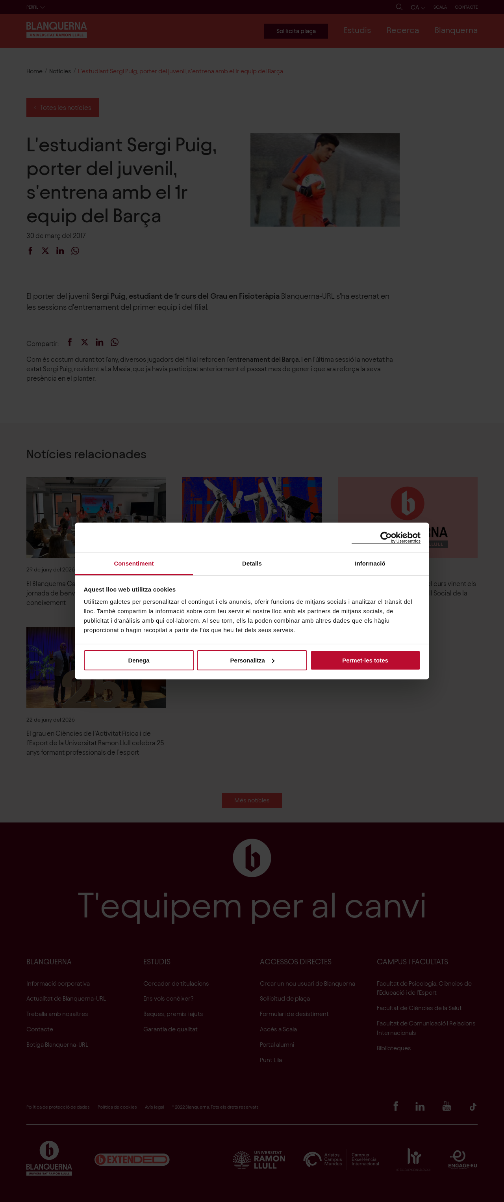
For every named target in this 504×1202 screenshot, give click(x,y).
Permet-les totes (365, 660)
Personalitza (252, 660)
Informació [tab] (370, 563)
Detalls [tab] (252, 563)
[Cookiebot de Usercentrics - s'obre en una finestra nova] (386, 537)
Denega (138, 660)
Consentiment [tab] (134, 563)
